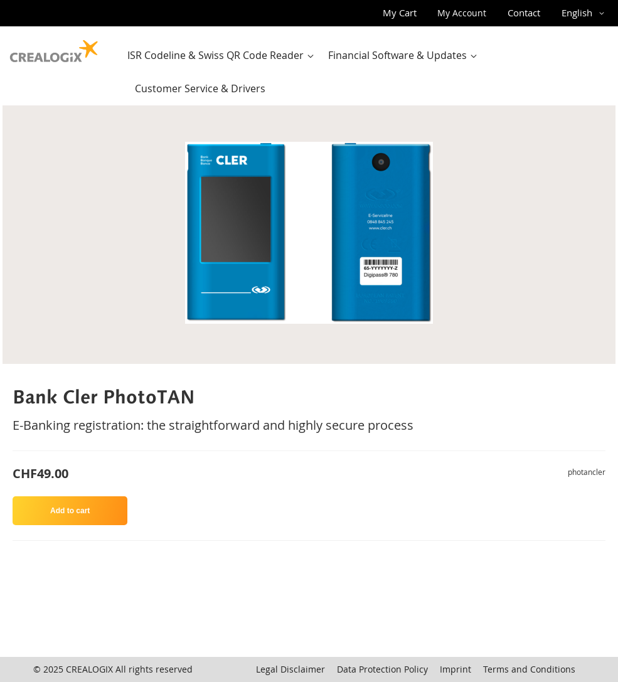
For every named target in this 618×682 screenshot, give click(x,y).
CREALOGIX (89, 669)
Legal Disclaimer (290, 669)
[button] (585, 13)
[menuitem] (223, 55)
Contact (524, 12)
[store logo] (54, 48)
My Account (461, 13)
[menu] (365, 72)
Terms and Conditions (529, 669)
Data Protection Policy (382, 669)
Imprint (455, 669)
